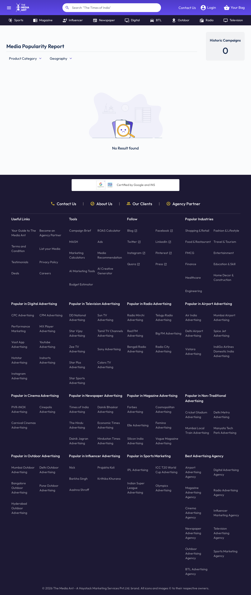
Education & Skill (224, 264)
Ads (100, 242)
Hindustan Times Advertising (108, 441)
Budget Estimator (81, 284)
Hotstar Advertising (19, 360)
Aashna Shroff (79, 490)
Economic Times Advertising (108, 425)
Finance (190, 264)
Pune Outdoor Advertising (48, 488)
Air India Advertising (193, 317)
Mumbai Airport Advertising (224, 317)
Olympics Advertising (163, 488)
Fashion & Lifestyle (226, 231)
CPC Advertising (22, 315)
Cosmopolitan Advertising (165, 409)
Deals (15, 273)
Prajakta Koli (106, 467)
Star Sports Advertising (77, 380)
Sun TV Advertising (105, 317)
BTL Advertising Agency (196, 571)
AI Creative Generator (105, 271)
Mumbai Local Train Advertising (197, 430)
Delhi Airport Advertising (194, 333)
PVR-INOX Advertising (19, 409)
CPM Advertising (50, 315)
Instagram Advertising (19, 376)
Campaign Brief (80, 231)
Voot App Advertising (19, 344)
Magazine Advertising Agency (193, 492)
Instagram (136, 253)
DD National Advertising (77, 317)
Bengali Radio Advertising (136, 349)
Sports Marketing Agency (225, 553)
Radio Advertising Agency (226, 492)
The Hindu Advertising (77, 425)
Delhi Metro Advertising (222, 414)
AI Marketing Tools (82, 271)
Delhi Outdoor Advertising (49, 470)
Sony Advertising (109, 349)
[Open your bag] (234, 8)
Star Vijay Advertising (77, 333)
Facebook (164, 231)
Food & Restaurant (198, 242)
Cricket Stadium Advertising (196, 414)
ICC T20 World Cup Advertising (166, 470)
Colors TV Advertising (105, 364)
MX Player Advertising (47, 328)
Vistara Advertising (193, 351)
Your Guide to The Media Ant (23, 233)
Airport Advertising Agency (193, 472)
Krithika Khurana (109, 479)
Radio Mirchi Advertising (135, 317)
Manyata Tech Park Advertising (225, 430)
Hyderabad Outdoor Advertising (19, 508)
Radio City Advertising (163, 349)
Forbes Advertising (135, 409)
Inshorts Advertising (47, 360)
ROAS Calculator (108, 231)
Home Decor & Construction (223, 277)
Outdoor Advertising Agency (193, 553)
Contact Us (187, 7)
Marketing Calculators (77, 255)
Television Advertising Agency (221, 533)
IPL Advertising (137, 470)
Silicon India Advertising (135, 441)
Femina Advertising (163, 425)
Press (161, 264)
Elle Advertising (137, 425)
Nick (72, 467)
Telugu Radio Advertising (164, 317)
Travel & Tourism (225, 242)
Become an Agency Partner (50, 233)
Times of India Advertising (79, 409)
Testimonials (19, 262)
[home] (20, 7)
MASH (73, 242)
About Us (101, 203)
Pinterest (164, 253)
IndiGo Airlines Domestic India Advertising (224, 351)
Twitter (134, 242)
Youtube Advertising (47, 344)
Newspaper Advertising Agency (193, 533)
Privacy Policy (48, 262)
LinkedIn (163, 242)
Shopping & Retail (197, 231)
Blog (132, 231)
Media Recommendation (109, 255)
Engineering (193, 291)
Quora (133, 264)
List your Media (49, 249)
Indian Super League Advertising (136, 487)
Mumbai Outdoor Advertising (23, 470)
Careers (45, 273)
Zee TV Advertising (77, 349)
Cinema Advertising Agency (193, 512)
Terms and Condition (18, 248)
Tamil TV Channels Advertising (110, 333)
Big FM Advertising (168, 333)
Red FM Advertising (135, 333)
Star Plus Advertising (77, 364)
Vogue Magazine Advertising (167, 441)
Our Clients (139, 203)
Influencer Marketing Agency (226, 513)
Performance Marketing (20, 328)
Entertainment (224, 253)
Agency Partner (183, 203)
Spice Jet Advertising (221, 333)
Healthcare (193, 278)
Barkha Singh (78, 479)
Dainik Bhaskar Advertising (107, 409)
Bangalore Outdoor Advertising (19, 487)
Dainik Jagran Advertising (78, 441)
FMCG (189, 253)
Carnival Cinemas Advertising (23, 425)
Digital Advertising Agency (226, 472)
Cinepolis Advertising (47, 409)
